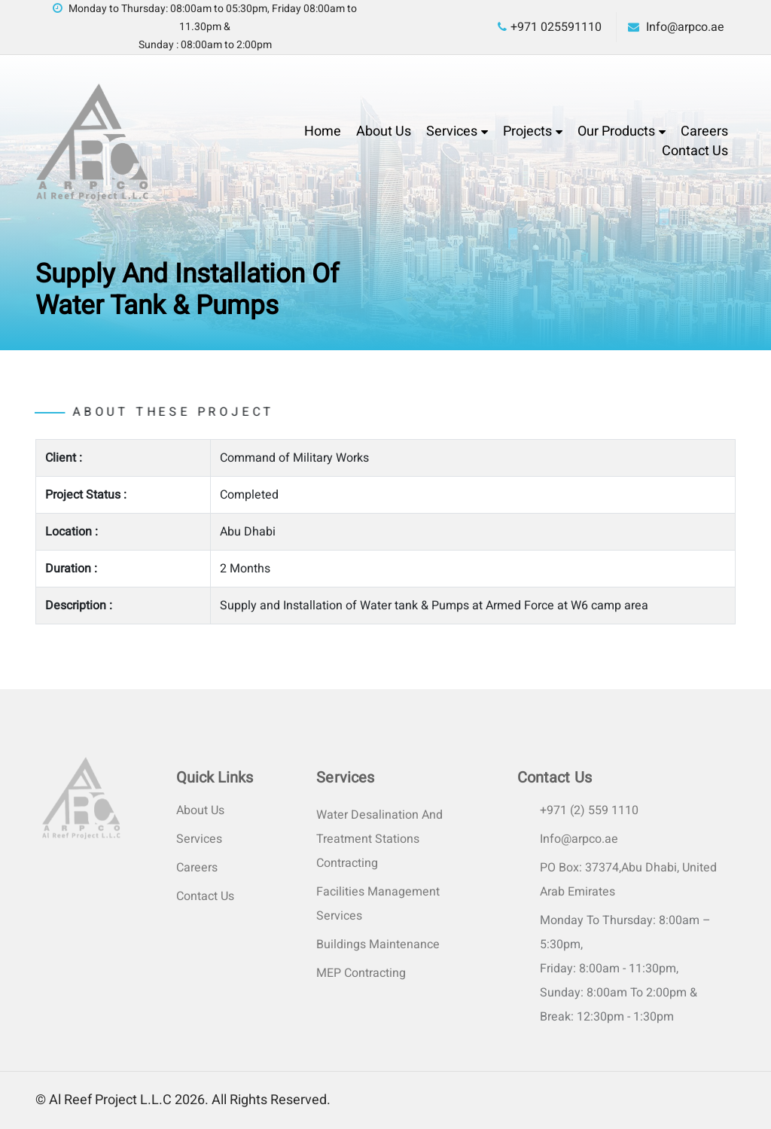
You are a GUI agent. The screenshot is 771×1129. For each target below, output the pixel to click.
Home (322, 131)
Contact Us (695, 151)
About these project (142, 412)
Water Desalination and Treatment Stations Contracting (379, 839)
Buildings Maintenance (378, 944)
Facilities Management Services (378, 904)
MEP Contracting (361, 973)
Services (451, 131)
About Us (383, 131)
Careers (704, 131)
